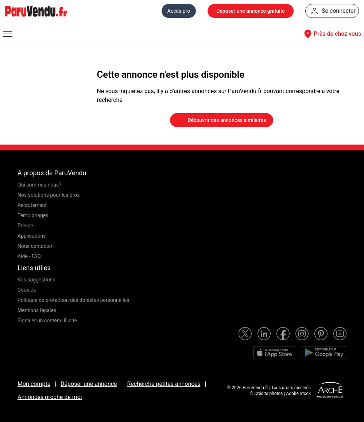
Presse (25, 226)
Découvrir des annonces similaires (221, 120)
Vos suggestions (36, 280)
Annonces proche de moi (50, 397)
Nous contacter (35, 246)
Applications (32, 236)
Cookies (27, 290)
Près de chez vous (331, 34)
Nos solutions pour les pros (49, 195)
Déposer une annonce (89, 383)
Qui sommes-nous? (39, 185)
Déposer (250, 11)
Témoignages (33, 215)
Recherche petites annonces (163, 383)
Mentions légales (37, 310)
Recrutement (32, 205)
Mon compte (34, 383)
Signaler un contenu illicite (47, 320)
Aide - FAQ (29, 256)
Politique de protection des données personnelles (73, 300)
